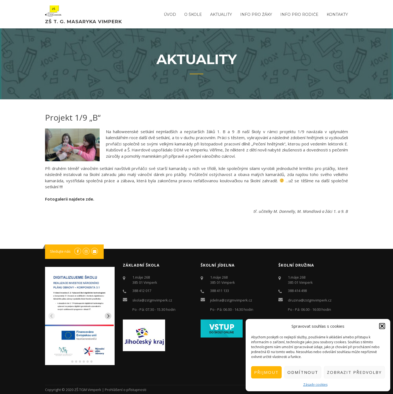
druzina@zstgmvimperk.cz (310, 300)
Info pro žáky (256, 14)
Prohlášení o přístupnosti (125, 389)
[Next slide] (108, 316)
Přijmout (266, 372)
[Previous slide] (51, 316)
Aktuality (221, 14)
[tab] (68, 361)
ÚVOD (170, 14)
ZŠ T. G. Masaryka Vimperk (83, 21)
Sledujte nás (60, 251)
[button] (382, 326)
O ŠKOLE (193, 14)
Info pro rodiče (299, 14)
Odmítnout (302, 372)
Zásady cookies (315, 384)
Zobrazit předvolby (354, 372)
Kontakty (337, 14)
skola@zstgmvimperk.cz (152, 300)
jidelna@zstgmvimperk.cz (231, 300)
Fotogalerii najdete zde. (69, 199)
